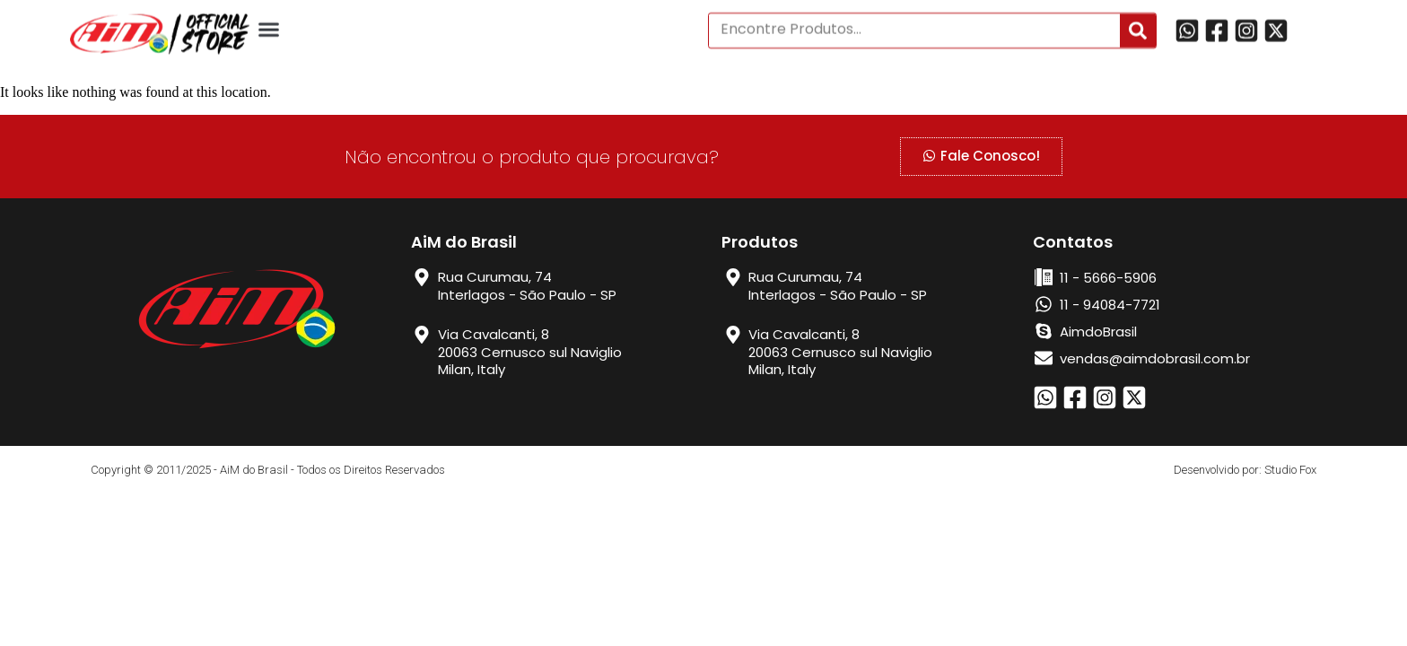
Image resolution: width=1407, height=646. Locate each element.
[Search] (1138, 25)
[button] (269, 24)
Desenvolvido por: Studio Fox (1245, 469)
